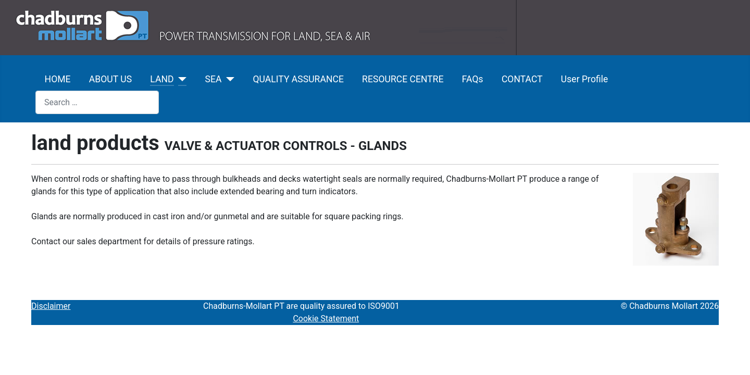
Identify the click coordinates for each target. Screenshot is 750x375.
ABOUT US (110, 79)
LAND (161, 79)
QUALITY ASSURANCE (298, 79)
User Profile (584, 79)
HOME (58, 79)
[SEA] (227, 79)
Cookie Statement (326, 318)
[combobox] (97, 102)
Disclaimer (50, 306)
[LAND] (180, 79)
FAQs (472, 79)
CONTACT (522, 79)
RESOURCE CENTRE (403, 79)
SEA (213, 79)
